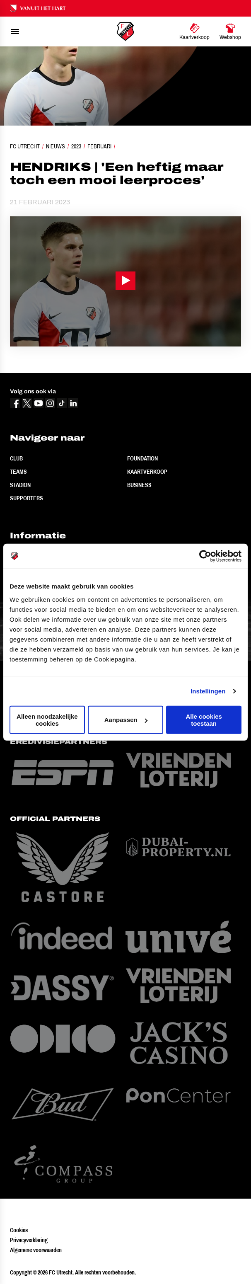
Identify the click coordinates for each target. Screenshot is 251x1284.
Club (16, 458)
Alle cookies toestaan (204, 719)
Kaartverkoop (147, 471)
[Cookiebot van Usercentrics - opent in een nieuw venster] (205, 556)
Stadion (20, 485)
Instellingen (208, 691)
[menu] (15, 31)
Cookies (19, 1230)
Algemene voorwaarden (36, 1250)
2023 (76, 146)
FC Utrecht (25, 146)
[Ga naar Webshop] (230, 31)
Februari (99, 146)
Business (139, 485)
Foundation (142, 458)
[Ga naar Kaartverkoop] (194, 31)
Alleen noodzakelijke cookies (47, 719)
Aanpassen (125, 719)
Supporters (26, 498)
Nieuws (55, 146)
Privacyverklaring (29, 1240)
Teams (18, 471)
